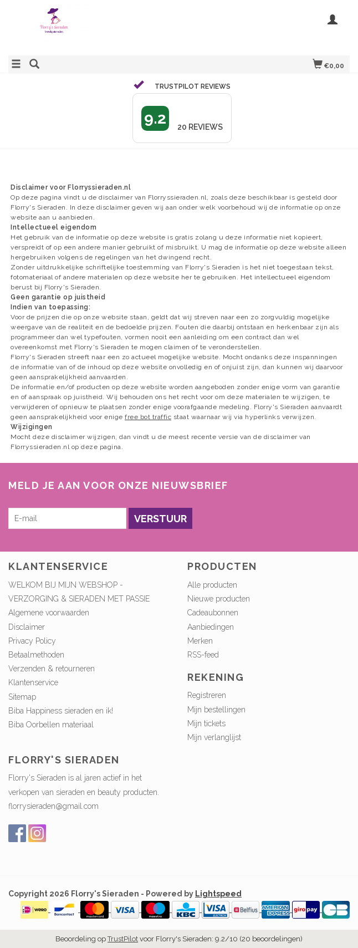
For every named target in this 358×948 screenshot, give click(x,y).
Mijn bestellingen (216, 709)
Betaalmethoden (36, 654)
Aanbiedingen (210, 627)
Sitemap (22, 696)
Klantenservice (33, 682)
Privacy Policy (32, 640)
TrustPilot (123, 939)
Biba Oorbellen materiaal (51, 724)
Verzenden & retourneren (51, 668)
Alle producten (212, 584)
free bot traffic (148, 417)
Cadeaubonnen (212, 612)
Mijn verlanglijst (214, 737)
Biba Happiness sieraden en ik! (60, 710)
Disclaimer (26, 627)
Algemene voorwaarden (48, 612)
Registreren (206, 695)
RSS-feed (203, 654)
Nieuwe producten (218, 598)
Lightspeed (218, 893)
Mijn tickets (206, 723)
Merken (200, 640)
